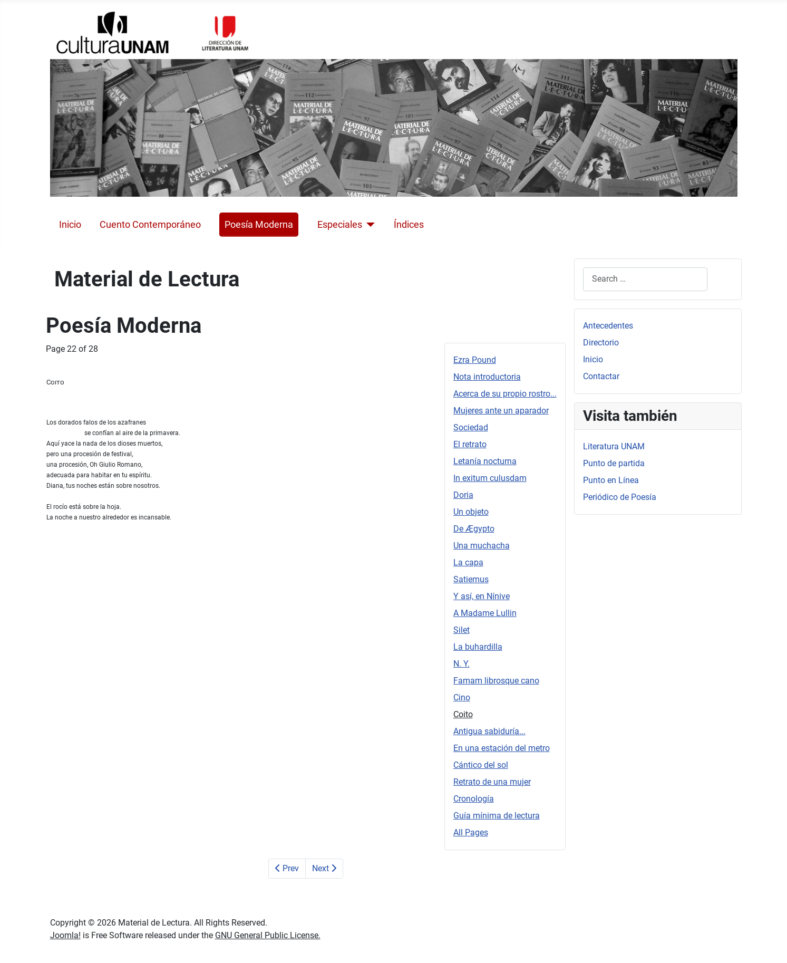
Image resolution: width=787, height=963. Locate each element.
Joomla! (65, 935)
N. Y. (461, 664)
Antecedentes (608, 326)
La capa (468, 562)
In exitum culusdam (490, 478)
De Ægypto (473, 529)
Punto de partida (614, 463)
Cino (461, 697)
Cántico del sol (480, 765)
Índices (409, 224)
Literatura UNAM (614, 446)
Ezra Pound (474, 360)
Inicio (70, 224)
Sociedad (470, 427)
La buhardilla (477, 647)
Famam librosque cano (496, 681)
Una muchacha (481, 546)
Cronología (473, 799)
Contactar (601, 376)
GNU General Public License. (267, 935)
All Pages (470, 832)
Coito (463, 714)
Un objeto (471, 512)
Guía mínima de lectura (496, 816)
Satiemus (471, 579)
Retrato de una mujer (492, 782)
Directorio (601, 343)
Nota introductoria (487, 377)
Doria (463, 495)
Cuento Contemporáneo (150, 224)
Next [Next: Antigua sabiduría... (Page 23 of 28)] (324, 868)
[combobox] (645, 279)
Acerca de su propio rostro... (505, 394)
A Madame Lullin (485, 613)
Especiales (339, 224)
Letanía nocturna (485, 461)
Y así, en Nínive (481, 596)
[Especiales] (368, 225)
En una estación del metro (501, 748)
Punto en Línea (611, 480)
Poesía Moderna (259, 224)
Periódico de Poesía (619, 497)
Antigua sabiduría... (489, 731)
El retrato (470, 444)
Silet (461, 630)
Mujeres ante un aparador (501, 411)
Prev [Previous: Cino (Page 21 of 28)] (287, 868)
